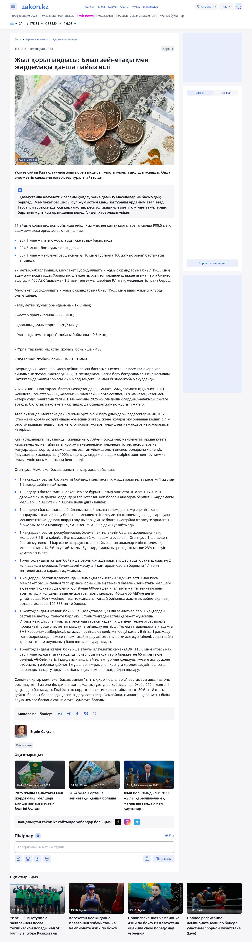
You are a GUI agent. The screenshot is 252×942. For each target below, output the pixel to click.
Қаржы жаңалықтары (65, 39)
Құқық (136, 6)
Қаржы (112, 6)
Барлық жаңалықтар (37, 39)
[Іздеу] (238, 6)
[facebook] (77, 713)
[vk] (86, 713)
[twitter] (94, 713)
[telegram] (68, 713)
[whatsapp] (60, 713)
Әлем (101, 6)
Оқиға (124, 6)
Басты (18, 39)
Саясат (89, 6)
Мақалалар (150, 6)
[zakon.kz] (35, 6)
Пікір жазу (163, 858)
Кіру (171, 835)
